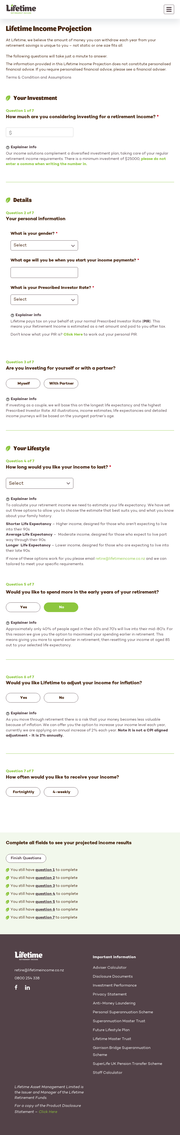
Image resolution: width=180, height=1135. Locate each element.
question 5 (45, 902)
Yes (23, 607)
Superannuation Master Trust (119, 1021)
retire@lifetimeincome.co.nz (120, 559)
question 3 (45, 886)
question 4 (45, 894)
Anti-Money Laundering (114, 1003)
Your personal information (35, 219)
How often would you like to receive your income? (62, 777)
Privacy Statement (110, 994)
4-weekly (61, 792)
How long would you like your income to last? (57, 467)
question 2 (45, 878)
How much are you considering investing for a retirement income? (81, 117)
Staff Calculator (107, 1073)
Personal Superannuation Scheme (123, 1012)
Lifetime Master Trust (112, 1039)
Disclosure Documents (113, 977)
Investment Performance (115, 985)
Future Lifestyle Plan (111, 1030)
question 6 (45, 910)
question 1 (45, 870)
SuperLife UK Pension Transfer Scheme (127, 1064)
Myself (24, 384)
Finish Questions (26, 858)
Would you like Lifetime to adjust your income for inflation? (74, 683)
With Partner (61, 384)
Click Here (73, 335)
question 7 (45, 917)
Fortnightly (23, 792)
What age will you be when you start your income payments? (73, 260)
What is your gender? (33, 233)
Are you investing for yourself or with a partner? (61, 368)
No (61, 607)
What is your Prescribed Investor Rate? (51, 288)
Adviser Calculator (110, 968)
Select (20, 245)
